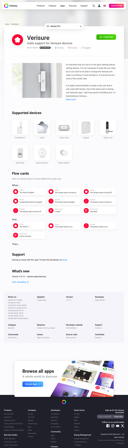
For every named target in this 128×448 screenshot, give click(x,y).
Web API (54, 420)
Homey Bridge (9, 427)
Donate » (98, 338)
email (64, 260)
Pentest (53, 442)
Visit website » (71, 328)
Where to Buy (32, 424)
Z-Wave (77, 414)
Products (41, 6)
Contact (30, 437)
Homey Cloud (8, 414)
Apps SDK (54, 417)
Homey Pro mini (9, 420)
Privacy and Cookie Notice (107, 440)
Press (30, 430)
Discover (72, 6)
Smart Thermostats (11, 445)
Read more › (71, 99)
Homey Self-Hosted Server (13, 424)
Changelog (54, 424)
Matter (76, 427)
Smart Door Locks (10, 442)
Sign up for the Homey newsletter (114, 411)
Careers (30, 414)
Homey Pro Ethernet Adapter (14, 430)
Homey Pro (8, 417)
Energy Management (81, 439)
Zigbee (76, 417)
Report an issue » (43, 338)
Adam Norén (100, 300)
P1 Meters (77, 445)
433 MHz (77, 424)
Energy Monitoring (80, 442)
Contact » (98, 328)
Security (11, 328)
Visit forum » (13, 338)
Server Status (55, 427)
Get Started (55, 414)
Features (52, 6)
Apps (62, 6)
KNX (75, 420)
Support (84, 6)
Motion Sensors (9, 439)
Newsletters (32, 433)
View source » (71, 338)
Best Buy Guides (11, 435)
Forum (53, 439)
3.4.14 (68, 300)
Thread (76, 430)
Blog (29, 427)
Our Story (31, 417)
